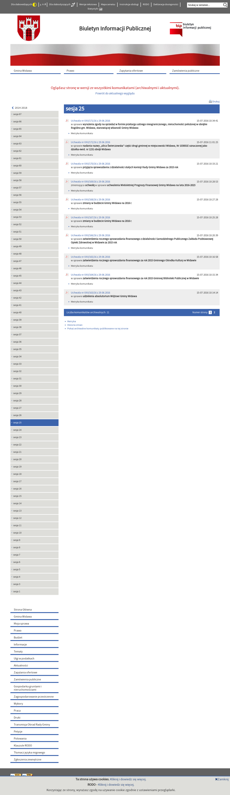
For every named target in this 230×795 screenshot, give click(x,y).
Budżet (18, 637)
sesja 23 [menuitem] (17, 437)
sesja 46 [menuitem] (17, 268)
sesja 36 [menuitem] (17, 342)
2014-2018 (19, 108)
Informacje (20, 644)
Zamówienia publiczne (27, 679)
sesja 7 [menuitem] (16, 554)
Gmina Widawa (23, 616)
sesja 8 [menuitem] (16, 547)
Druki (17, 717)
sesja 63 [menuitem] (17, 143)
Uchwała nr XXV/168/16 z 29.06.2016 (90, 199)
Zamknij (222, 779)
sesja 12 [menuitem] (17, 518)
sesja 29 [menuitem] (17, 393)
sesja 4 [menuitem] (16, 576)
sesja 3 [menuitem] (16, 584)
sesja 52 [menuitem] (17, 224)
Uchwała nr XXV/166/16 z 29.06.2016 (90, 235)
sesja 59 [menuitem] (17, 173)
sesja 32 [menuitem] (17, 371)
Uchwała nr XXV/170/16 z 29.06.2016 (90, 163)
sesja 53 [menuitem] (17, 217)
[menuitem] (36, 70)
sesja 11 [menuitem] (17, 525)
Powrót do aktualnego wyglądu (115, 93)
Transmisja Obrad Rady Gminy (32, 724)
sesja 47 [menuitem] (17, 261)
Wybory (18, 703)
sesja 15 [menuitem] (17, 496)
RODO (146, 4)
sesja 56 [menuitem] (17, 195)
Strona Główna (23, 609)
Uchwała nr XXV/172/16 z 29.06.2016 (90, 142)
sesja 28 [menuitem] (17, 400)
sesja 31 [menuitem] (17, 378)
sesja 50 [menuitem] (17, 239)
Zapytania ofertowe (25, 672)
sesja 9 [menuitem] (16, 540)
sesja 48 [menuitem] (17, 253)
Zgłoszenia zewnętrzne (27, 759)
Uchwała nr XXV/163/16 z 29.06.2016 (90, 292)
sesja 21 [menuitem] (17, 452)
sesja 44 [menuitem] (17, 283)
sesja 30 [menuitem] (17, 386)
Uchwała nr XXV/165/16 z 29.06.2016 (90, 257)
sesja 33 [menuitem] (17, 364)
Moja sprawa (21, 623)
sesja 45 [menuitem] (17, 275)
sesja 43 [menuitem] (17, 290)
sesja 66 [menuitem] (17, 121)
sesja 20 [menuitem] (17, 459)
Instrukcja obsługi (129, 4)
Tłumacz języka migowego (29, 752)
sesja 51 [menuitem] (17, 231)
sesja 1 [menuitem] (16, 591)
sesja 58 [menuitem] (17, 180)
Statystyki (95, 9)
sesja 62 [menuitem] (17, 151)
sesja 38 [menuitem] (17, 327)
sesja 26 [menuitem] (17, 415)
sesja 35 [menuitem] (17, 349)
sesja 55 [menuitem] (17, 202)
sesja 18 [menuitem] (17, 474)
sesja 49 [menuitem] (17, 246)
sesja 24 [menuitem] (17, 430)
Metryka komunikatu (81, 133)
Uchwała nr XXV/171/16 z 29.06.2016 (90, 121)
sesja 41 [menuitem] (17, 305)
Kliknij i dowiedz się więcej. (128, 779)
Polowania (20, 738)
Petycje (18, 731)
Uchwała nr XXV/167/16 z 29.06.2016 (90, 217)
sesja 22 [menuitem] (17, 444)
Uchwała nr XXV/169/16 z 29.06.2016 (90, 181)
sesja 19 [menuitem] (17, 466)
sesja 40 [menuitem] (17, 312)
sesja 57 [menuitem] (17, 187)
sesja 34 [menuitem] (17, 356)
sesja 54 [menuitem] (17, 209)
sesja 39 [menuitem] (17, 319)
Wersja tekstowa (88, 4)
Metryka (70, 321)
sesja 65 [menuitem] (17, 129)
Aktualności (21, 665)
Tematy (18, 651)
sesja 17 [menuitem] (17, 481)
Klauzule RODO (23, 745)
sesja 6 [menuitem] (16, 562)
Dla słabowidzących (24, 5)
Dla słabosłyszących (62, 5)
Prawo (17, 630)
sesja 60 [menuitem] (17, 165)
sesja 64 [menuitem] (17, 136)
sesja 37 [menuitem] (17, 334)
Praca (17, 710)
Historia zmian (74, 325)
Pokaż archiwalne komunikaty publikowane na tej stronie (96, 328)
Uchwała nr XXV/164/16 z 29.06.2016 (90, 275)
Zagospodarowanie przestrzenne (34, 696)
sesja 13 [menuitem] (17, 510)
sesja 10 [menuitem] (17, 532)
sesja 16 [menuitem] (17, 488)
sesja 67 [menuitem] (17, 114)
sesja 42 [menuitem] (17, 297)
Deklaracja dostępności (165, 4)
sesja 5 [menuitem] (16, 569)
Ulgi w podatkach (24, 658)
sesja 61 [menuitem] (17, 158)
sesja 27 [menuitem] (17, 408)
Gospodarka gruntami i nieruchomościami (28, 688)
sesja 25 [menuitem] (17, 422)
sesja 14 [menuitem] (17, 503)
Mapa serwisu (108, 4)
